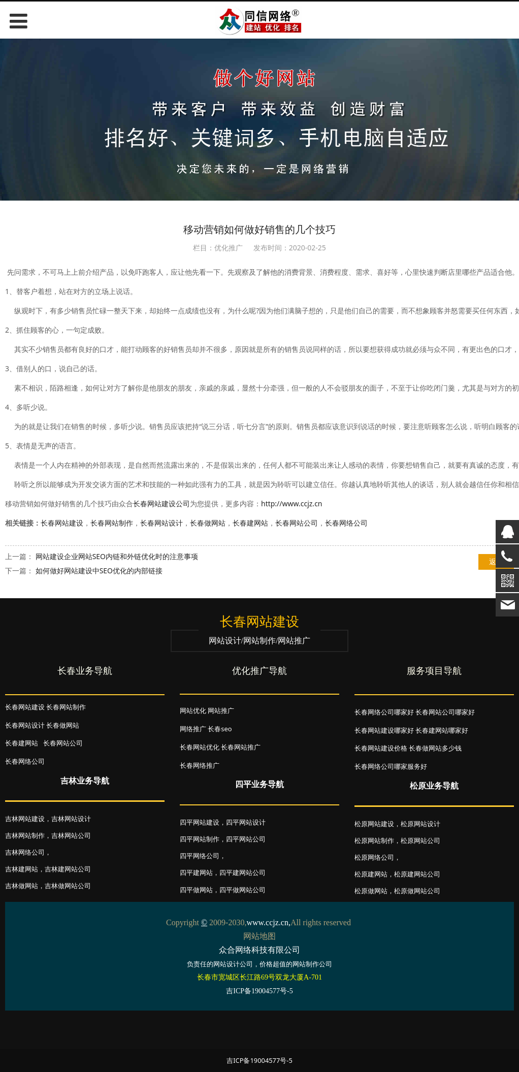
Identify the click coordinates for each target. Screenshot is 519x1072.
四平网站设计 (246, 822)
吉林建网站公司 (68, 868)
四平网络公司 (199, 855)
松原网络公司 (374, 857)
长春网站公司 (296, 523)
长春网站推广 (241, 747)
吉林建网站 (21, 868)
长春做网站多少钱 (435, 748)
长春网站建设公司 (161, 503)
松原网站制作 (374, 840)
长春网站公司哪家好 (445, 712)
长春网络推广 (199, 765)
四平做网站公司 (242, 889)
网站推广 (221, 710)
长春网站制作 (111, 523)
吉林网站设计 (71, 818)
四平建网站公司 (242, 872)
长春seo (220, 728)
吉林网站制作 (25, 835)
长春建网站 (250, 523)
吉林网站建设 (25, 818)
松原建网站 (370, 874)
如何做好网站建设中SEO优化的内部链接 (99, 570)
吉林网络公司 (25, 852)
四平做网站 (196, 889)
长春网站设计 (161, 523)
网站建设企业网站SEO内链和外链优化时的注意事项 (117, 556)
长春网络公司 (346, 523)
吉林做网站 (21, 885)
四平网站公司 (246, 838)
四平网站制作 (199, 838)
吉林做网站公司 (68, 885)
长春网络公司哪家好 (384, 712)
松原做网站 (370, 890)
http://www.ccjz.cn (291, 503)
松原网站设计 (420, 823)
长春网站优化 (199, 747)
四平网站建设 (199, 822)
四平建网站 (196, 872)
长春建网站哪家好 (441, 730)
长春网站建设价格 (380, 748)
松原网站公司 (420, 840)
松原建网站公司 (417, 874)
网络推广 (193, 728)
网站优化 (193, 710)
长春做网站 (207, 523)
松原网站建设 (374, 823)
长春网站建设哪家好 (384, 730)
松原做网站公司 (417, 890)
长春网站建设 (62, 523)
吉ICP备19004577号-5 (259, 1060)
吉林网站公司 (71, 835)
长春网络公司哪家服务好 (390, 766)
